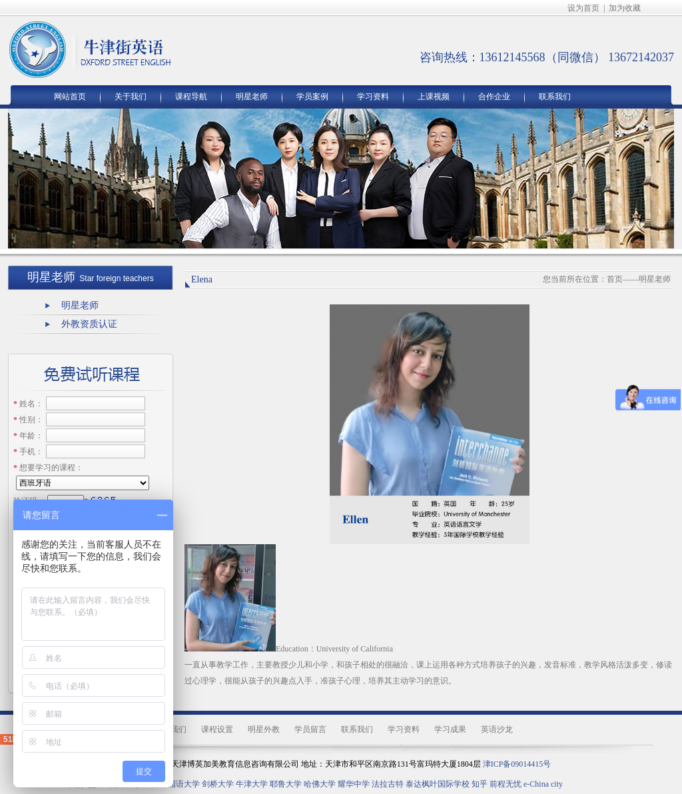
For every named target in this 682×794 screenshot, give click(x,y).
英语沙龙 (497, 729)
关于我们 (131, 96)
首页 (615, 279)
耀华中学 (354, 784)
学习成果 (450, 729)
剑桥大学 (218, 784)
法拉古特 (388, 784)
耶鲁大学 (286, 784)
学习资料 (373, 96)
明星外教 (264, 729)
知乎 (480, 784)
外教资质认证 (89, 324)
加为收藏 (625, 8)
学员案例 (312, 96)
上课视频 (434, 96)
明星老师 (252, 96)
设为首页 (583, 8)
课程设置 (217, 729)
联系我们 (555, 96)
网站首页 (70, 96)
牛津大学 (252, 784)
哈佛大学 (320, 784)
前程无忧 (505, 784)
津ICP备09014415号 (517, 764)
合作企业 (494, 96)
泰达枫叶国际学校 (438, 784)
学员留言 (310, 729)
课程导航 (191, 96)
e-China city (543, 784)
